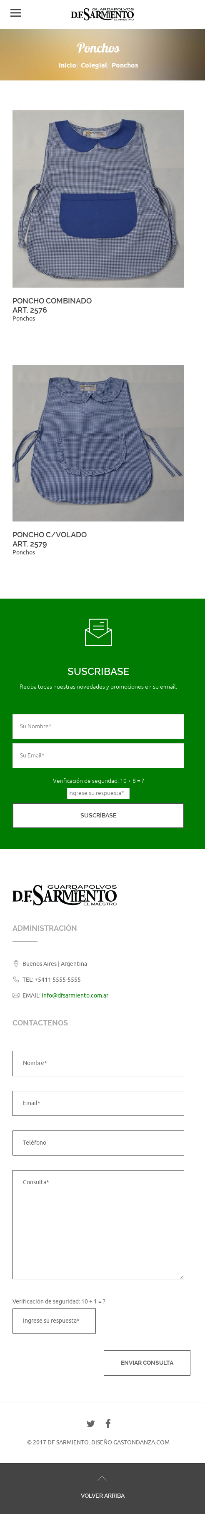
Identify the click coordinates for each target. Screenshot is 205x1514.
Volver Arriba (103, 1495)
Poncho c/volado (49, 534)
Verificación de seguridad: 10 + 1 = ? (58, 1301)
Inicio (67, 65)
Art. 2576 (29, 310)
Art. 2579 (29, 543)
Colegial (94, 65)
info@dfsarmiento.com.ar (75, 995)
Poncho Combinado (52, 300)
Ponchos (23, 318)
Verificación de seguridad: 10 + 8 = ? (98, 781)
